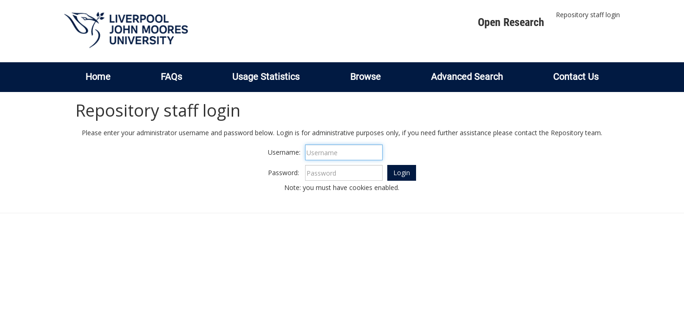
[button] (401, 173)
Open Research (511, 22)
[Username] (344, 152)
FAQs (171, 76)
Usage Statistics (266, 76)
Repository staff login (588, 14)
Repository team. (576, 132)
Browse (365, 76)
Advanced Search (467, 76)
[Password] (344, 173)
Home (98, 76)
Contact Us (576, 76)
